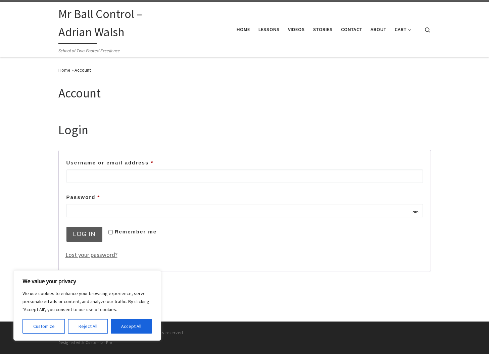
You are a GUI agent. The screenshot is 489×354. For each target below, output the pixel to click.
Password (96, 196)
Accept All (131, 326)
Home (64, 70)
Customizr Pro (99, 342)
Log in (84, 234)
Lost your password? (91, 255)
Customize (44, 326)
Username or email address (123, 161)
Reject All (88, 326)
